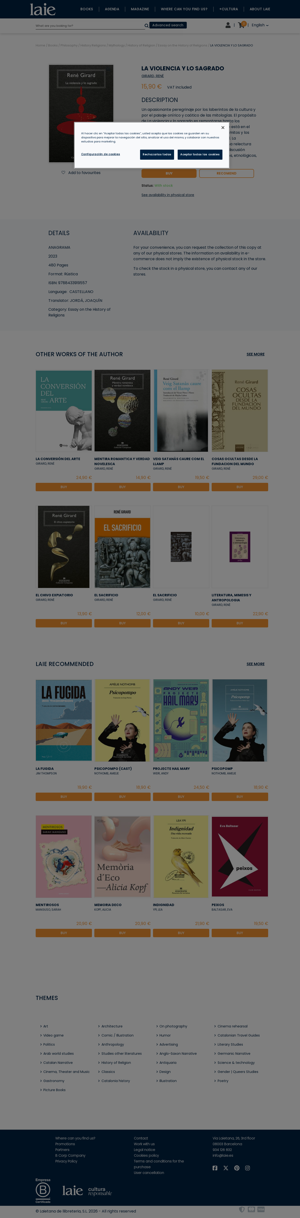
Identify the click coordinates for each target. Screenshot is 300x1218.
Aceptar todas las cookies (200, 154)
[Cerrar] (223, 127)
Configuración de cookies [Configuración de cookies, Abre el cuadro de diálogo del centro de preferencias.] (100, 154)
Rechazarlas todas (157, 154)
